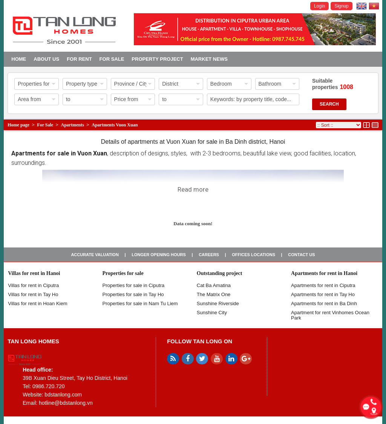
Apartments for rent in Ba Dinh (324, 303)
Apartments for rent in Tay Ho (323, 294)
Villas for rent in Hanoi (34, 273)
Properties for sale (123, 273)
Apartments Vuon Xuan (115, 125)
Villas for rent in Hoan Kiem (37, 303)
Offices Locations (253, 254)
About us (46, 59)
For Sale (112, 59)
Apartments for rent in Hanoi (324, 273)
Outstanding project (219, 273)
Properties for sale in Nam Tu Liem (140, 303)
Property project (157, 59)
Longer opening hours (159, 254)
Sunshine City (212, 312)
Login (319, 6)
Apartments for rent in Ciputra (323, 285)
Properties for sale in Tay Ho (133, 294)
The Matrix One (214, 294)
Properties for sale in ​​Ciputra (134, 285)
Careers (209, 254)
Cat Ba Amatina (214, 285)
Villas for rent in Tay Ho (33, 294)
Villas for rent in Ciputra (33, 285)
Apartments (72, 125)
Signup (341, 6)
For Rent (79, 59)
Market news (209, 59)
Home (18, 59)
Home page (18, 125)
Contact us (301, 254)
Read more (193, 189)
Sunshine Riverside (218, 303)
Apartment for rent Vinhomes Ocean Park (330, 315)
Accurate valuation (95, 254)
